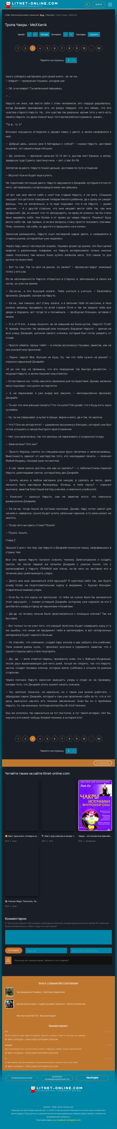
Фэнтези (50, 15)
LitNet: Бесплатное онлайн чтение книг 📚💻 (24, 15)
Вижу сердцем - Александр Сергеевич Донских (31, 1039)
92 (98, 48)
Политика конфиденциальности (57, 1077)
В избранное (103, 763)
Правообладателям (21, 1078)
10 (84, 48)
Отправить (13, 950)
